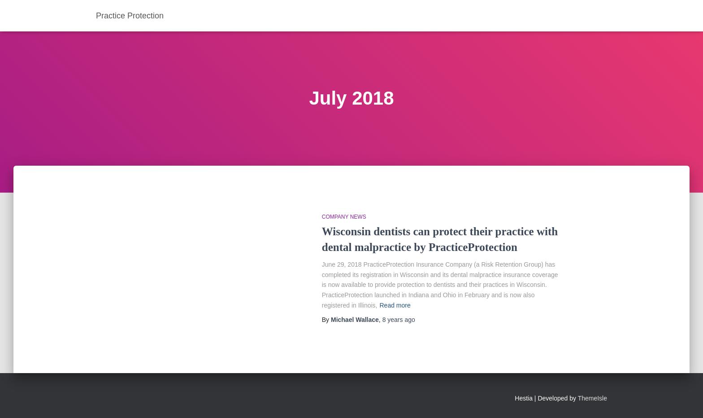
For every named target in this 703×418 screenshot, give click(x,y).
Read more (394, 305)
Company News (344, 217)
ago (398, 319)
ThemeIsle (592, 398)
